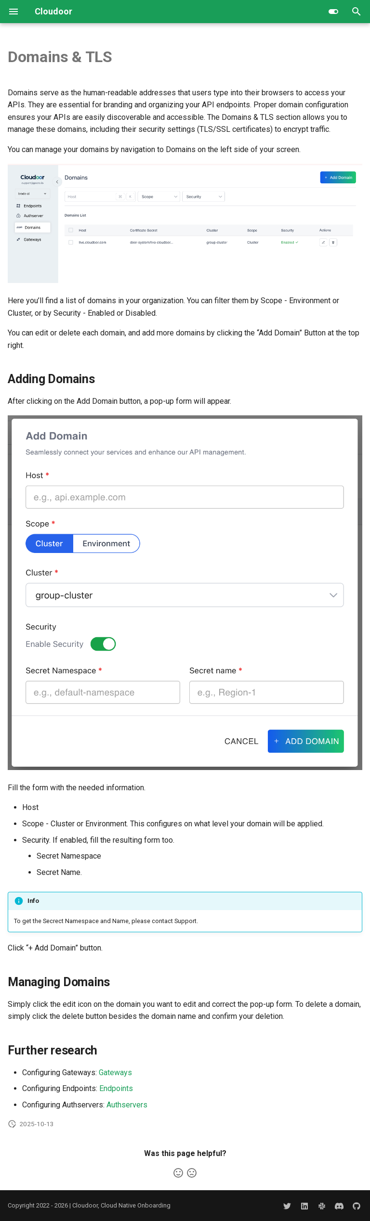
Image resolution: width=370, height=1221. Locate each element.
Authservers (126, 1104)
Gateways (115, 1072)
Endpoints (116, 1088)
